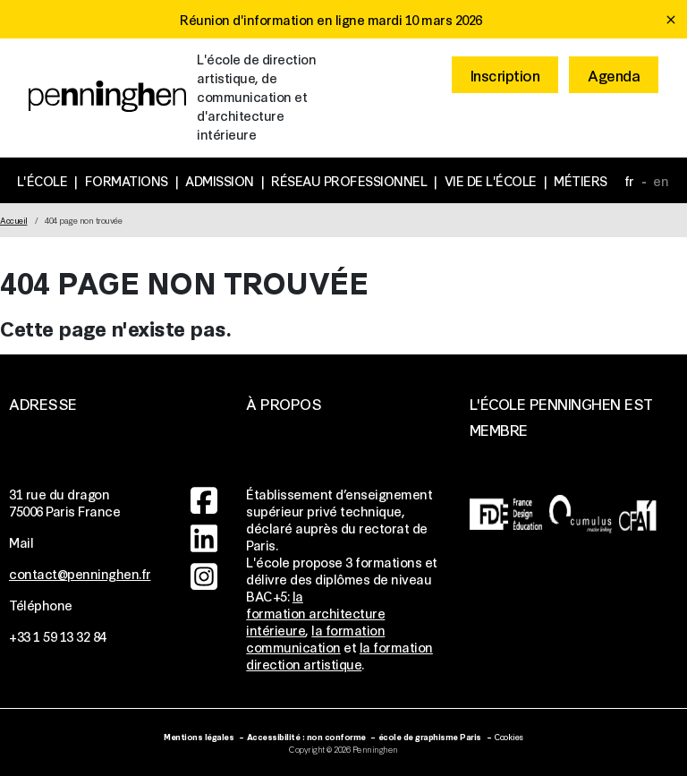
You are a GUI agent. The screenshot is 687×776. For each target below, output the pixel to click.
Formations (126, 180)
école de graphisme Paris (429, 736)
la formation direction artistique (339, 655)
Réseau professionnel (349, 180)
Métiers (580, 180)
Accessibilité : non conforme (306, 736)
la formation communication (315, 638)
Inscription (505, 74)
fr (629, 180)
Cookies (508, 736)
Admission (219, 180)
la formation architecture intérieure (315, 612)
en (660, 180)
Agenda (614, 74)
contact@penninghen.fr (80, 573)
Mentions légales (198, 736)
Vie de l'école (491, 180)
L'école (42, 180)
